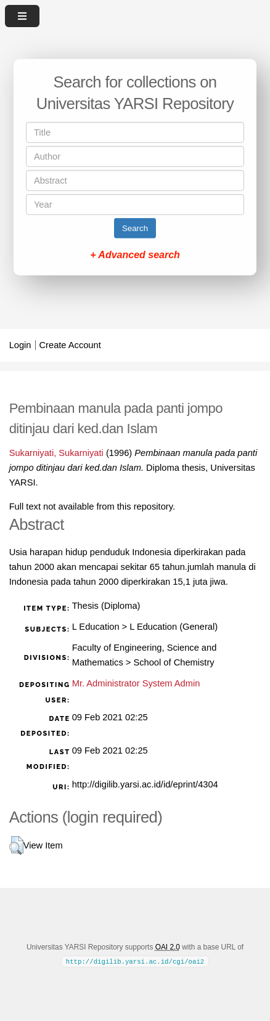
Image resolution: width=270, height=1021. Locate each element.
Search (135, 228)
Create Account (70, 345)
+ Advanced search (135, 255)
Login (20, 345)
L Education (96, 627)
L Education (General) (173, 627)
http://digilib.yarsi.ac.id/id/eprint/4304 (145, 784)
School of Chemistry (173, 662)
